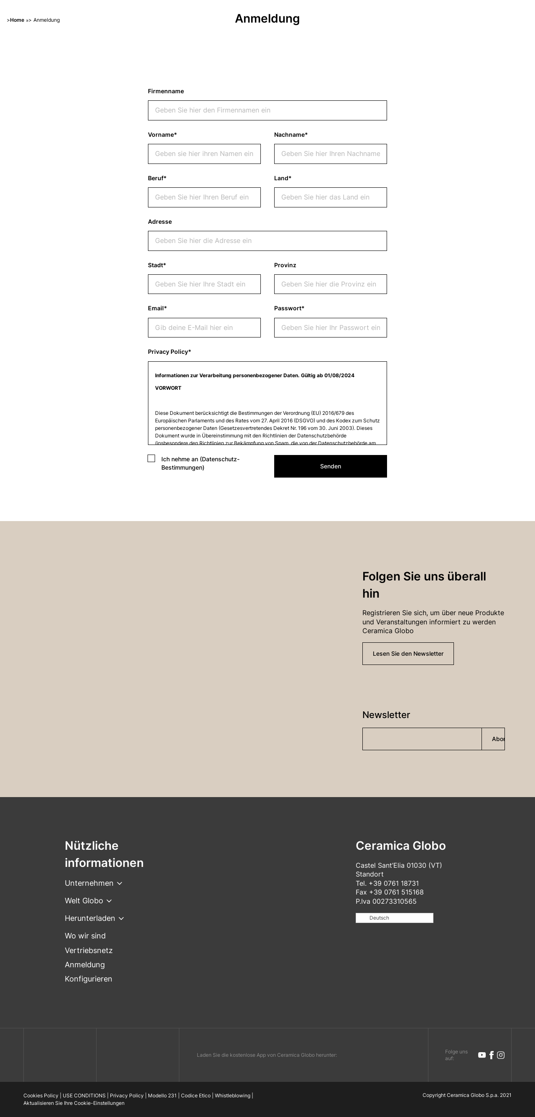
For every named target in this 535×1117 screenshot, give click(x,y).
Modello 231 (162, 1095)
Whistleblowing (232, 1095)
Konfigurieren (88, 978)
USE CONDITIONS (84, 1095)
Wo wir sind (85, 935)
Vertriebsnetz (89, 950)
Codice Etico (196, 1095)
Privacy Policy (127, 1095)
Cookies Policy (41, 1095)
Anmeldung (85, 964)
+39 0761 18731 (394, 883)
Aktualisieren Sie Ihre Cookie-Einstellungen (74, 1103)
